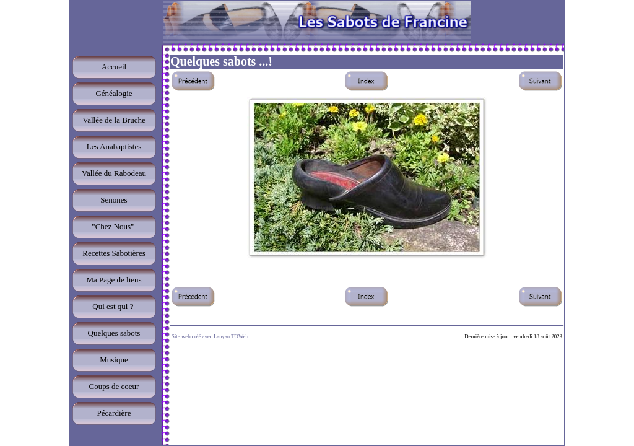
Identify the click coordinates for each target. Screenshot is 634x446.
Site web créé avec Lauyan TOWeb (210, 336)
